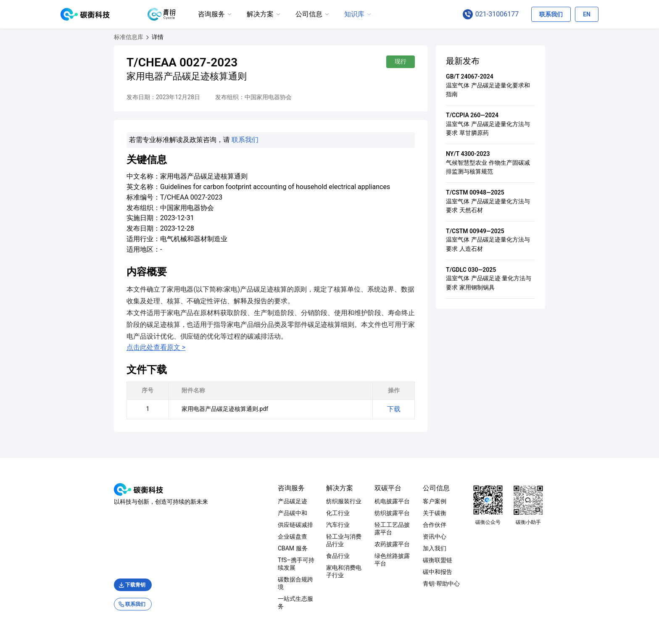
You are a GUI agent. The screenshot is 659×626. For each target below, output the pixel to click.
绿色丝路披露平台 (398, 548)
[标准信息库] (75, 37)
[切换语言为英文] (586, 14)
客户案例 (461, 501)
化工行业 (311, 513)
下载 (447, 397)
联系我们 (191, 140)
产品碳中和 (239, 513)
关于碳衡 (461, 513)
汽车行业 (311, 524)
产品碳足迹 (239, 501)
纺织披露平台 (392, 513)
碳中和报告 (464, 571)
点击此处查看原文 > (102, 335)
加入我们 (461, 548)
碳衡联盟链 (464, 560)
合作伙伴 (461, 524)
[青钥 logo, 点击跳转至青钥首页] (162, 14)
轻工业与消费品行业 (326, 536)
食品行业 (311, 548)
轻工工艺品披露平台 (400, 524)
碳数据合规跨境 (245, 571)
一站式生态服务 (245, 583)
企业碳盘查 (239, 536)
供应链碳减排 (242, 524)
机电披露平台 (392, 501)
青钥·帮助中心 (468, 583)
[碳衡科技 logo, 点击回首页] (85, 14)
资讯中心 (461, 536)
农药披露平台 (392, 536)
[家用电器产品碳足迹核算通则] (104, 37)
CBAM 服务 (239, 548)
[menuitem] (215, 14)
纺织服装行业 (317, 501)
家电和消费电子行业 (326, 560)
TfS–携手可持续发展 (251, 560)
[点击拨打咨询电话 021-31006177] (495, 14)
